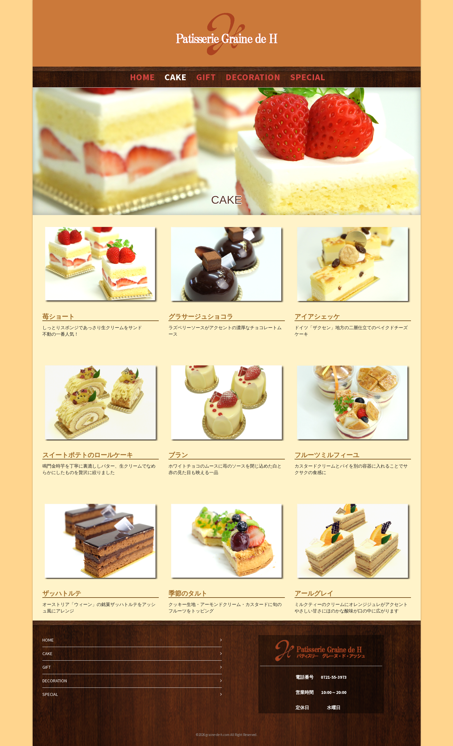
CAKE (47, 653)
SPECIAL (50, 694)
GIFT (46, 667)
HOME (48, 640)
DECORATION (54, 681)
